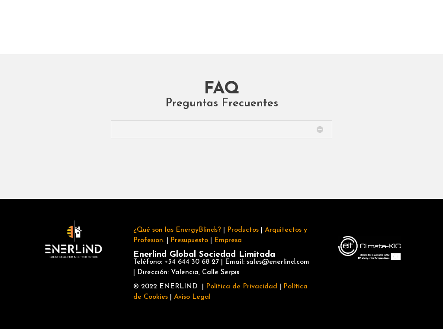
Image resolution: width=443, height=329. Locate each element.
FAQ (300, 26)
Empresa (254, 26)
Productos (124, 26)
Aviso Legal (192, 297)
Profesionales (191, 26)
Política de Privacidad (241, 286)
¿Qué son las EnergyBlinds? (177, 230)
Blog (329, 26)
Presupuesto (189, 240)
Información (408, 25)
